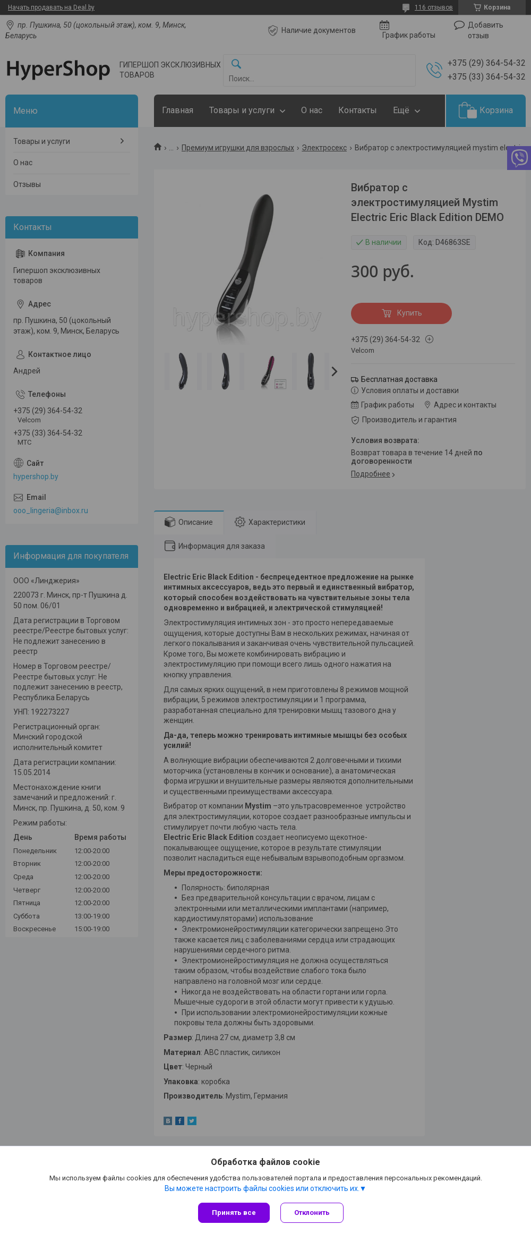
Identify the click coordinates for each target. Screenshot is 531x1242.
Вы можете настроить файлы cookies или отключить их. (262, 1188)
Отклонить (312, 1213)
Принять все (234, 1213)
